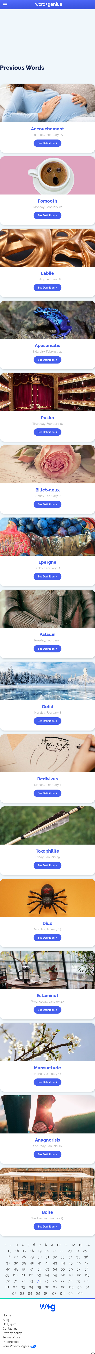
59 (7, 1275)
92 (14, 1293)
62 (31, 1275)
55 (63, 1269)
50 (24, 1269)
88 (63, 1287)
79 (78, 1281)
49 (16, 1269)
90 (79, 1287)
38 (16, 1263)
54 (55, 1269)
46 (79, 1263)
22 (62, 1251)
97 (54, 1293)
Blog (6, 1320)
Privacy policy (12, 1333)
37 (8, 1263)
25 (85, 1251)
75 (47, 1281)
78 (70, 1281)
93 (22, 1293)
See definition (47, 143)
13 (81, 1245)
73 (31, 1281)
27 (16, 1257)
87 (55, 1287)
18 (32, 1251)
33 (63, 1257)
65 (55, 1275)
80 (86, 1281)
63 (39, 1275)
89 (71, 1287)
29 (32, 1257)
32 (55, 1257)
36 (86, 1257)
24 (78, 1251)
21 (55, 1251)
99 (70, 1293)
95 (38, 1293)
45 (71, 1263)
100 (79, 1293)
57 (79, 1269)
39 (24, 1263)
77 (63, 1281)
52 (40, 1269)
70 (8, 1281)
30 (40, 1257)
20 (47, 1251)
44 (63, 1263)
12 (73, 1245)
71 (16, 1281)
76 (54, 1281)
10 (59, 1245)
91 (88, 1287)
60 (15, 1275)
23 (70, 1251)
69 (87, 1275)
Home (7, 1315)
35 (78, 1257)
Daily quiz (9, 1324)
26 (9, 1257)
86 (47, 1287)
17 (25, 1251)
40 (32, 1263)
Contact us (10, 1328)
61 (23, 1275)
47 (87, 1263)
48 (8, 1269)
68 (79, 1275)
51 (32, 1269)
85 (39, 1287)
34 (70, 1257)
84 (31, 1287)
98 (62, 1293)
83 (23, 1287)
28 (24, 1257)
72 (24, 1281)
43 (55, 1263)
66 (63, 1275)
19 (40, 1251)
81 (8, 1287)
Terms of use (11, 1337)
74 (39, 1281)
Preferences (11, 1342)
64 (47, 1275)
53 (47, 1269)
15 (10, 1251)
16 (17, 1251)
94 (30, 1293)
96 (46, 1293)
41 (40, 1263)
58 (87, 1269)
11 (66, 1245)
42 (47, 1263)
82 (15, 1287)
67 (71, 1275)
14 (88, 1245)
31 (48, 1257)
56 (71, 1269)
